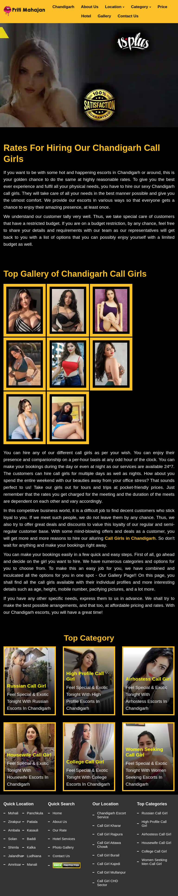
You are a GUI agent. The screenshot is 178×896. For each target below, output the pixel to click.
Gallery (104, 16)
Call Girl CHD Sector (107, 883)
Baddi (31, 839)
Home (57, 813)
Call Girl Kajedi (108, 864)
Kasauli (32, 830)
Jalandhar (15, 856)
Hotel (86, 16)
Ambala (14, 830)
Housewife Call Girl (156, 843)
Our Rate (60, 830)
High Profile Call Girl (154, 824)
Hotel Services (64, 839)
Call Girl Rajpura (110, 834)
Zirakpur (14, 822)
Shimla (13, 847)
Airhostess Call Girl (156, 834)
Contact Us (128, 16)
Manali (32, 864)
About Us (90, 7)
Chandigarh (63, 7)
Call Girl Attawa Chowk (109, 845)
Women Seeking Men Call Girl (154, 862)
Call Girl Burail (108, 855)
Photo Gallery (63, 847)
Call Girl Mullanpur (111, 872)
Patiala (32, 822)
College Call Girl (154, 851)
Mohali (13, 813)
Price (162, 7)
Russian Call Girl (155, 813)
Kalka (31, 847)
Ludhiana (34, 856)
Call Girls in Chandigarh (130, 538)
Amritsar (14, 864)
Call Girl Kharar (109, 826)
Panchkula (34, 813)
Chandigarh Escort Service (111, 815)
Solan (12, 839)
